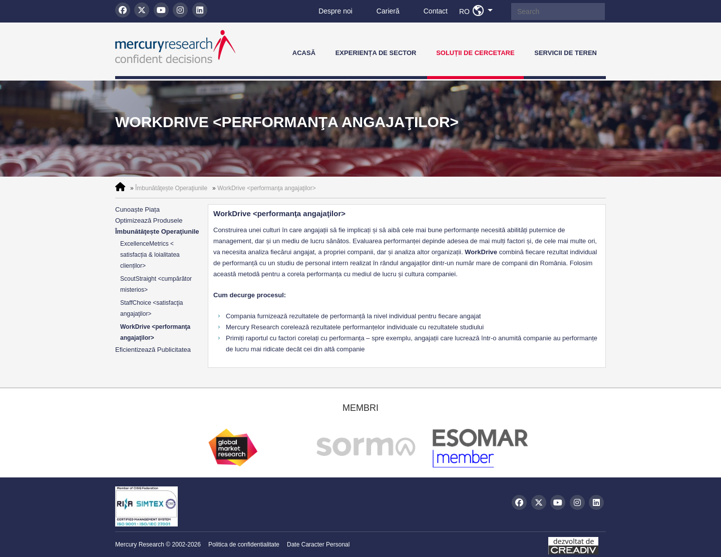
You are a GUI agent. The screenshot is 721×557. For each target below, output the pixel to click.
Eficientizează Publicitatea (153, 349)
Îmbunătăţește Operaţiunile (171, 188)
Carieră (388, 11)
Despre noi (335, 11)
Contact (436, 11)
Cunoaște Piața (137, 209)
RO (479, 11)
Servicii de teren (565, 53)
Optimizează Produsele (148, 220)
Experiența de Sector (376, 53)
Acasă (303, 53)
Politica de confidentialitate (243, 544)
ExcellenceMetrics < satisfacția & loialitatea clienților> (150, 254)
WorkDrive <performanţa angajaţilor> (266, 188)
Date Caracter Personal (318, 544)
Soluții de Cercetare (475, 53)
